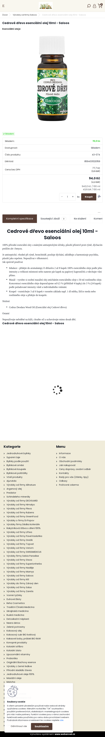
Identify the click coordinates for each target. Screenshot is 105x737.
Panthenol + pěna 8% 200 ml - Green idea (27, 398)
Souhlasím (42, 726)
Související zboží (53, 219)
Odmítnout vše (19, 726)
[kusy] (67, 197)
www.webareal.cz (65, 734)
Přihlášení (94, 6)
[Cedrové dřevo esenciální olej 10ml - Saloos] (52, 78)
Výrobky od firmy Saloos (25, 14)
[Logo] (45, 6)
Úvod (4, 14)
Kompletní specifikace (19, 218)
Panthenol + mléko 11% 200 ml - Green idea (78, 408)
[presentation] (4, 385)
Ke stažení (80, 218)
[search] (89, 7)
